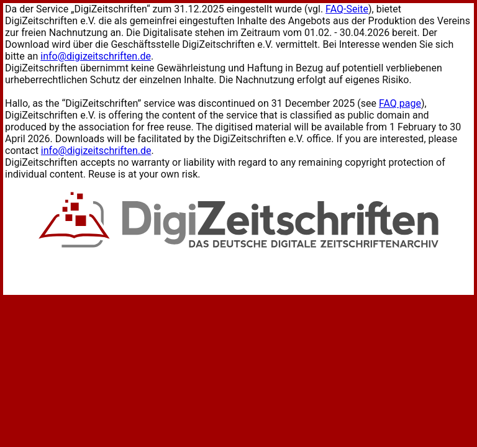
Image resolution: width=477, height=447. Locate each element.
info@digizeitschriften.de (95, 56)
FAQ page (400, 103)
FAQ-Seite (346, 9)
